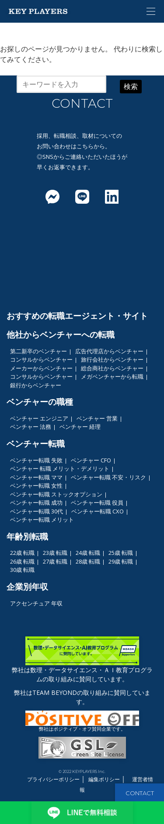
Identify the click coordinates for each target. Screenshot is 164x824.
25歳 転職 (120, 553)
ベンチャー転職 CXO (97, 511)
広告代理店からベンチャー (109, 351)
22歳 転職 (22, 553)
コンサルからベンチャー (41, 359)
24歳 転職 (88, 553)
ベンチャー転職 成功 (36, 502)
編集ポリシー (104, 779)
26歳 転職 (22, 561)
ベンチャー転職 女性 (36, 485)
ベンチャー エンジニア (39, 418)
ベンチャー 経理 (80, 427)
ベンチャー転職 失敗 (36, 460)
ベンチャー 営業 (97, 418)
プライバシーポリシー (53, 779)
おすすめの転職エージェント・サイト (77, 315)
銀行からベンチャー (35, 385)
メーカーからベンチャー (41, 368)
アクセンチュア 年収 (36, 603)
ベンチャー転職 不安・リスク (108, 477)
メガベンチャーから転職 (112, 376)
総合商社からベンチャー (112, 368)
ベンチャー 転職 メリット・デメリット (59, 468)
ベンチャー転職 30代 (36, 511)
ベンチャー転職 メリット (42, 519)
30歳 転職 (22, 570)
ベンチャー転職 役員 (97, 502)
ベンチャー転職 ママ (36, 477)
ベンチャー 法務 (30, 427)
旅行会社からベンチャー (112, 359)
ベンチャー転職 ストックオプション (56, 494)
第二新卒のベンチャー (38, 351)
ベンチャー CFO (91, 460)
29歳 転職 (120, 561)
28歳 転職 (88, 561)
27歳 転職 (55, 561)
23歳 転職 (55, 553)
